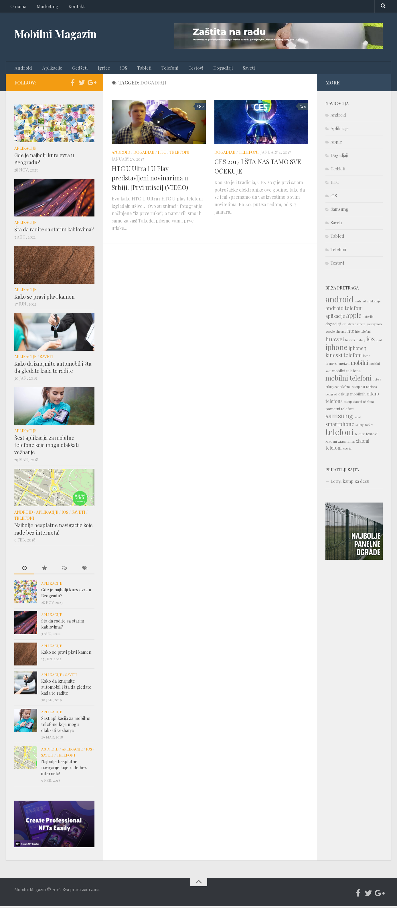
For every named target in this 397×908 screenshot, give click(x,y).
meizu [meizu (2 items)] (344, 364)
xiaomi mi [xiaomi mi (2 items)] (346, 442)
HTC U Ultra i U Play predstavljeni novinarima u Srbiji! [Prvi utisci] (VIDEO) (150, 179)
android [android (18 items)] (339, 300)
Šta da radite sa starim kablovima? (54, 231)
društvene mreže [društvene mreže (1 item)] (353, 326)
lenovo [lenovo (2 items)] (331, 364)
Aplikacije (49, 69)
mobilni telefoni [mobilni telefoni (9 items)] (348, 379)
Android (22, 69)
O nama (18, 7)
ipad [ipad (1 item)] (379, 342)
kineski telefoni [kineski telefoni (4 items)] (343, 356)
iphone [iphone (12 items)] (336, 348)
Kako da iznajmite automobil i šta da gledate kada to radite (52, 369)
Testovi (181, 69)
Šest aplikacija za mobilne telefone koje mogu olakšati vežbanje (46, 446)
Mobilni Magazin (60, 34)
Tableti (134, 69)
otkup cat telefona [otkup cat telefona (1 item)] (338, 388)
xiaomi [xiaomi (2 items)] (331, 442)
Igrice (97, 69)
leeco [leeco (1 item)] (366, 357)
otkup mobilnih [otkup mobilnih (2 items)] (352, 395)
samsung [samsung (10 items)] (339, 417)
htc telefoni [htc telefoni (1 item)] (363, 333)
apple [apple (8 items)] (354, 317)
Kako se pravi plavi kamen (44, 298)
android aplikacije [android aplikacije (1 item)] (367, 303)
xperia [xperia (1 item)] (347, 450)
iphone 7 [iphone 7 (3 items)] (357, 350)
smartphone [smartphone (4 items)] (339, 425)
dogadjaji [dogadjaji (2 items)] (333, 325)
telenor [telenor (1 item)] (360, 436)
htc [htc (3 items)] (350, 333)
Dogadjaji (206, 69)
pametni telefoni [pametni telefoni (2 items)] (339, 410)
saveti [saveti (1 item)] (358, 419)
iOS (115, 69)
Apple (336, 143)
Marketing (45, 7)
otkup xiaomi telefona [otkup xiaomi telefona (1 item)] (359, 403)
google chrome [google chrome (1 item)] (335, 333)
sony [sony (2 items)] (359, 426)
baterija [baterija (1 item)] (368, 318)
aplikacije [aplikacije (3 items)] (335, 318)
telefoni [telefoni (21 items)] (339, 433)
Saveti (230, 69)
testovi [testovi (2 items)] (372, 435)
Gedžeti (75, 69)
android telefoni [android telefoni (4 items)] (344, 309)
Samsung (339, 211)
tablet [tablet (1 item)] (369, 426)
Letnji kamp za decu (350, 483)
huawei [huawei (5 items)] (334, 340)
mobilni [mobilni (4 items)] (359, 364)
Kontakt (72, 7)
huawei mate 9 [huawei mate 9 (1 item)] (355, 342)
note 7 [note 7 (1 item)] (377, 381)
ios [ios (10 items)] (370, 340)
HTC (162, 154)
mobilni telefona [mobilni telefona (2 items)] (346, 372)
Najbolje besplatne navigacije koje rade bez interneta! (53, 530)
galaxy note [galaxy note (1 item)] (374, 326)
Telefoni (157, 69)
